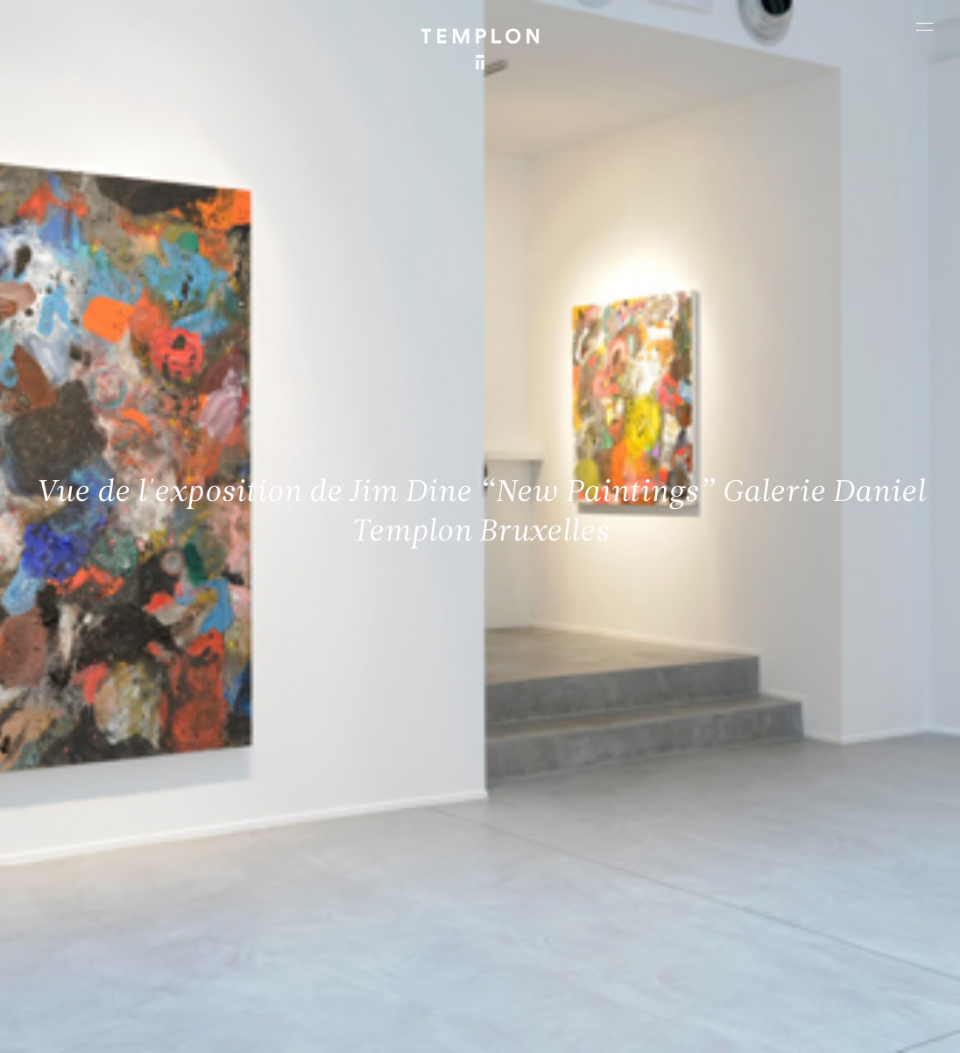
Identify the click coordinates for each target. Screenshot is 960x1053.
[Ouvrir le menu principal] (925, 26)
